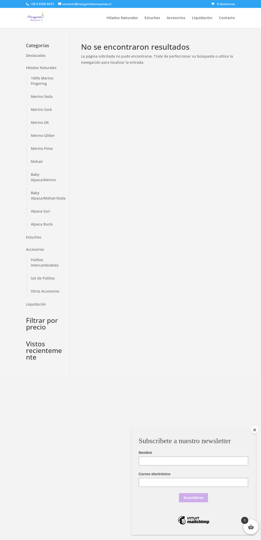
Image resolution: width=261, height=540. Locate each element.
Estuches (152, 18)
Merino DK (40, 122)
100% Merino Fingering (42, 81)
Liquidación (202, 18)
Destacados (36, 55)
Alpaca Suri (40, 211)
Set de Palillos (43, 278)
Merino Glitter (43, 135)
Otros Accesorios (45, 291)
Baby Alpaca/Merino (43, 177)
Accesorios (176, 18)
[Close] (254, 430)
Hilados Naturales (122, 18)
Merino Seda (42, 96)
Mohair (37, 161)
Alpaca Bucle (42, 224)
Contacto (227, 18)
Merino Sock (41, 109)
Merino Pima (42, 148)
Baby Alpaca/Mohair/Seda (48, 195)
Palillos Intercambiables (45, 262)
